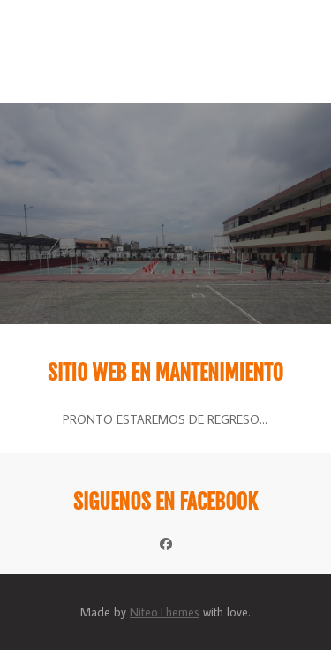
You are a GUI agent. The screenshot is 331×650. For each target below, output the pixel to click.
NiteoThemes (164, 612)
